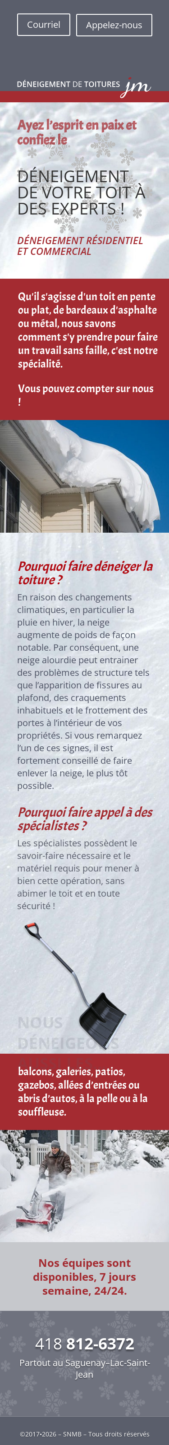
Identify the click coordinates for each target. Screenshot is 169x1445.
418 (84, 1343)
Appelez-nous (114, 25)
